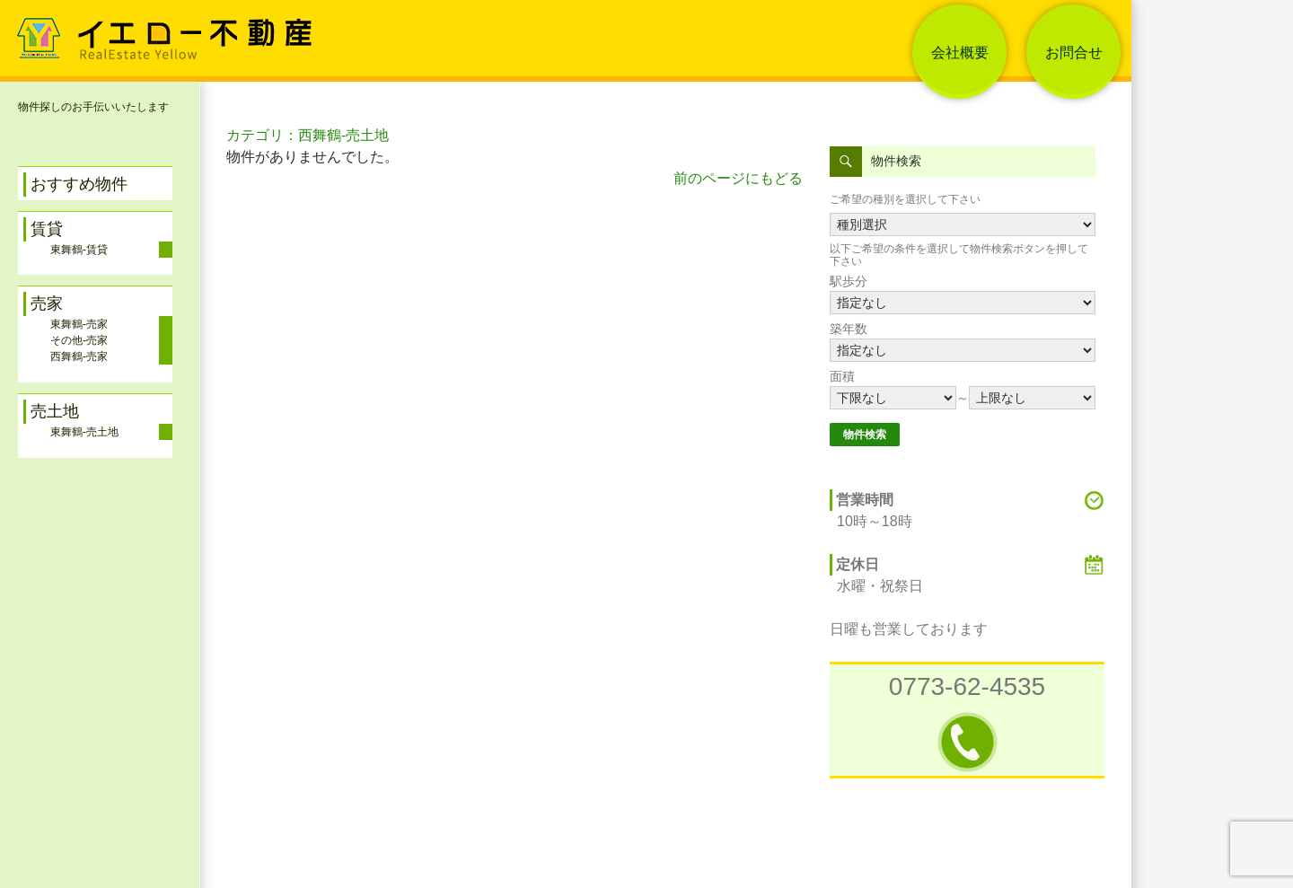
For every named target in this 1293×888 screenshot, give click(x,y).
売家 (47, 303)
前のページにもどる (738, 178)
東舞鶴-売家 (79, 324)
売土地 (55, 411)
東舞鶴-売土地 (84, 432)
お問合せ (1074, 52)
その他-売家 (79, 340)
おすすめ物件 (79, 184)
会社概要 (960, 52)
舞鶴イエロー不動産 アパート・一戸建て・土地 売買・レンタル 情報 (262, 4)
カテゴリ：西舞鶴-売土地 (307, 135)
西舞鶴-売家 (79, 356)
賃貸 (47, 229)
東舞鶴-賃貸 (79, 249)
